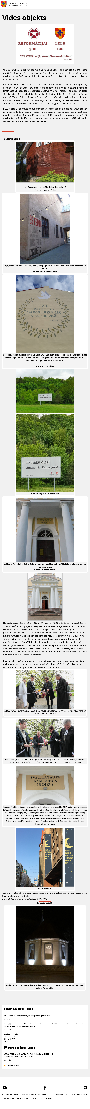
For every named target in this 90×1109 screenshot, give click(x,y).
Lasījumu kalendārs (14, 1065)
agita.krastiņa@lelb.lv (25, 899)
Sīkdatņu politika (37, 1098)
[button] (86, 3)
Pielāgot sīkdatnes (49, 1098)
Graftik (85, 1094)
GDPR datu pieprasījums (22, 1098)
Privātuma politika (8, 1098)
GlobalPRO (73, 1094)
